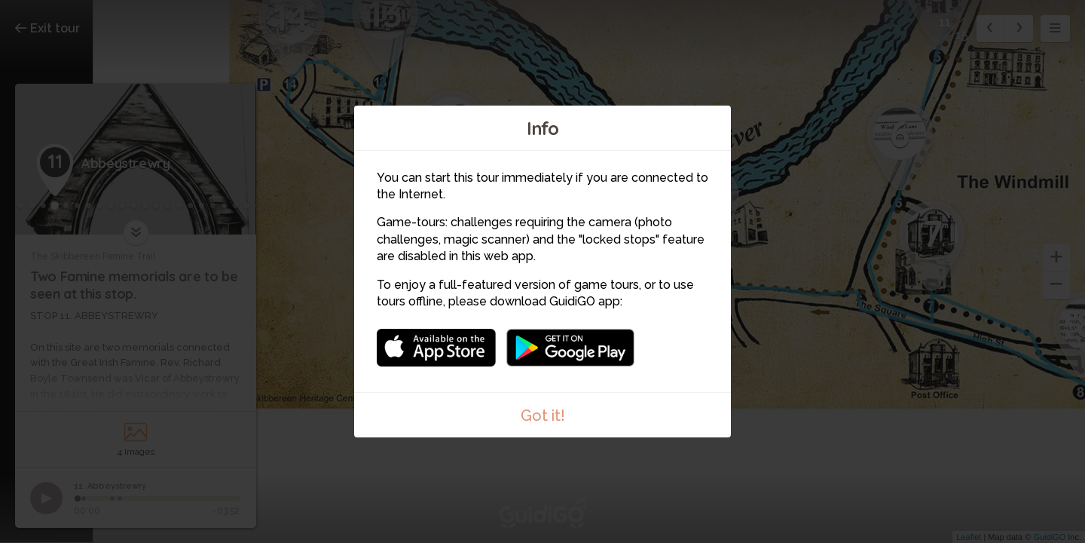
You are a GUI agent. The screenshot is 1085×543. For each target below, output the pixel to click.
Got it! (543, 415)
